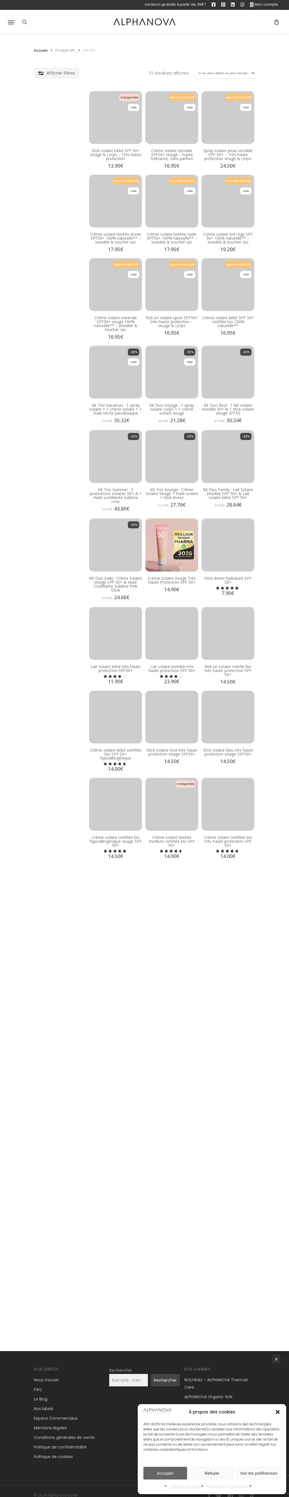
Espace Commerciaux (56, 1411)
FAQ (38, 1382)
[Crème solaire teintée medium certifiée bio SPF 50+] (144, 943)
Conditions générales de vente (64, 1430)
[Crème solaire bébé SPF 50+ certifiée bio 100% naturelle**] (219, 327)
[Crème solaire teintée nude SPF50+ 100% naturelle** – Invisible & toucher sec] (144, 224)
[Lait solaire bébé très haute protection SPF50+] (69, 739)
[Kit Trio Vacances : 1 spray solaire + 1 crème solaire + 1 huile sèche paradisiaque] (69, 429)
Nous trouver (46, 1373)
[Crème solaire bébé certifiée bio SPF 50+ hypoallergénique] (69, 841)
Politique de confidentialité (60, 1440)
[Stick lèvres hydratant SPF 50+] (219, 635)
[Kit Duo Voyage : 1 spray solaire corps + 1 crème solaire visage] (144, 429)
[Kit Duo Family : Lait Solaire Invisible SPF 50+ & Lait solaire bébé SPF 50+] (219, 532)
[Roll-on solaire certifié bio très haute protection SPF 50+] (219, 739)
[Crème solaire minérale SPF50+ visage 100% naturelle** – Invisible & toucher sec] (69, 327)
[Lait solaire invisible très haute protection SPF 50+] (144, 739)
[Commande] (224, 73)
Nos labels (43, 1401)
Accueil (40, 50)
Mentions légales (50, 1421)
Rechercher (120, 1363)
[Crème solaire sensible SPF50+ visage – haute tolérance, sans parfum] (144, 126)
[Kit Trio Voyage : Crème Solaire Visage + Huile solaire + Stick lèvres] (144, 532)
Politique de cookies (53, 1449)
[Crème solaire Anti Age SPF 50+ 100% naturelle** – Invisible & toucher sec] (219, 224)
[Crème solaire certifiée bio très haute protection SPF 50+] (219, 943)
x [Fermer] (276, 1359)
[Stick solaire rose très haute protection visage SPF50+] (144, 841)
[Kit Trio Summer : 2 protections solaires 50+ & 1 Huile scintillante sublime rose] (69, 532)
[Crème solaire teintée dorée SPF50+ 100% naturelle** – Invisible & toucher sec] (69, 224)
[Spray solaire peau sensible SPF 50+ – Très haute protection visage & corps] (219, 126)
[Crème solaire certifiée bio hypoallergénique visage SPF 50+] (69, 943)
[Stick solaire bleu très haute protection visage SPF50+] (219, 841)
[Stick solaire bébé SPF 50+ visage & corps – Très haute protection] (69, 126)
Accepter (165, 1473)
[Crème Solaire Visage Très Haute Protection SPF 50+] (144, 635)
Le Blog (40, 1392)
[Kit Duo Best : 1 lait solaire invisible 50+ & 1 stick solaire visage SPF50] (219, 429)
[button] (11, 22)
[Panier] (274, 22)
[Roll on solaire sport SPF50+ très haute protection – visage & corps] (144, 327)
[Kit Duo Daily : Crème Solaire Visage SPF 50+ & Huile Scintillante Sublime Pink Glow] (69, 635)
